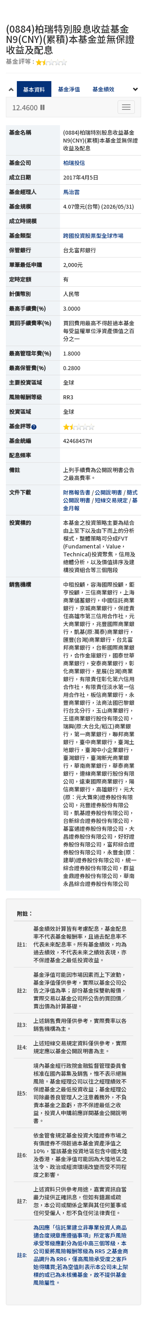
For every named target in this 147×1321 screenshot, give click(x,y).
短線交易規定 (111, 500)
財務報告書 (77, 492)
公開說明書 (108, 492)
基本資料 (34, 89)
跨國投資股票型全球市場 (93, 235)
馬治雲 (71, 192)
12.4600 (29, 107)
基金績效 (103, 89)
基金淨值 (69, 89)
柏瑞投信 (74, 163)
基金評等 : (36, 61)
